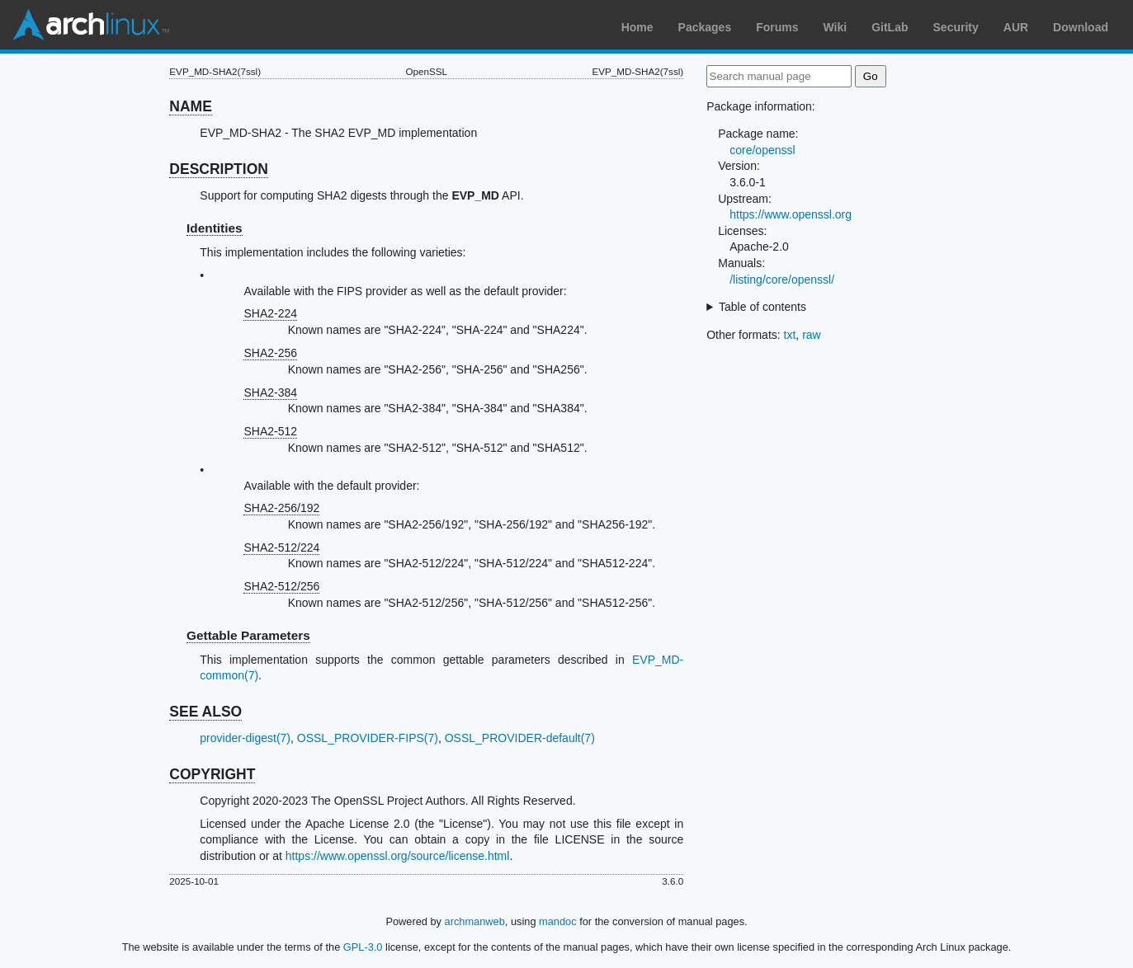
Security (956, 27)
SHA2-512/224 (281, 547)
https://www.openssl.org (790, 214)
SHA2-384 (270, 392)
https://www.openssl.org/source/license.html (398, 855)
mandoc (558, 921)
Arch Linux (90, 24)
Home (637, 27)
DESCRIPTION (218, 169)
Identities (214, 228)
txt (790, 334)
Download (1080, 27)
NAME (190, 106)
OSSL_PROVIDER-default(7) (520, 738)
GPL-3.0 (363, 947)
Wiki (835, 27)
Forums (777, 27)
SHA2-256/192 (281, 508)
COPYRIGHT (212, 774)
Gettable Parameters (248, 635)
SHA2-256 (270, 352)
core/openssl (762, 150)
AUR (1015, 27)
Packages (705, 27)
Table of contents (762, 306)
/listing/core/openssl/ (781, 279)
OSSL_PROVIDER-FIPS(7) (367, 738)
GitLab (889, 27)
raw (811, 334)
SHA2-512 (270, 431)
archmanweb (475, 921)
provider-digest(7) (245, 738)
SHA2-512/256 (281, 586)
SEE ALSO (205, 711)
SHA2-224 (270, 313)
